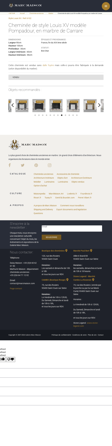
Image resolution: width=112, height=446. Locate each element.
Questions (38, 213)
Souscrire (51, 237)
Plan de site (92, 335)
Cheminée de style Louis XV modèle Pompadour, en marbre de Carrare (80, 13)
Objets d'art (62, 178)
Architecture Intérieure (44, 178)
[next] (99, 105)
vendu (16, 77)
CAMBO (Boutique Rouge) (55, 280)
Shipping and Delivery (43, 209)
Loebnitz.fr (72, 193)
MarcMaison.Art (56, 193)
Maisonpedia (39, 193)
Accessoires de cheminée (68, 174)
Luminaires (49, 182)
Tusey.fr (48, 197)
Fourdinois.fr (86, 193)
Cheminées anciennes (36, 13)
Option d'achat (40, 185)
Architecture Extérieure (81, 178)
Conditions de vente (79, 335)
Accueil (22, 13)
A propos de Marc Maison (45, 205)
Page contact (16, 288)
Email (44, 226)
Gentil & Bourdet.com (65, 197)
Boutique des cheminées (55, 251)
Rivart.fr (37, 197)
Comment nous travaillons (72, 205)
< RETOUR (11, 13)
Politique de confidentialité (61, 335)
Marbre (50, 13)
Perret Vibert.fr (84, 197)
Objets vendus (77, 182)
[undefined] (10, 359)
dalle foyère (48, 65)
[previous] (13, 105)
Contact (101, 335)
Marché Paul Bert (83, 251)
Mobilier (37, 182)
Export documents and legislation (71, 209)
